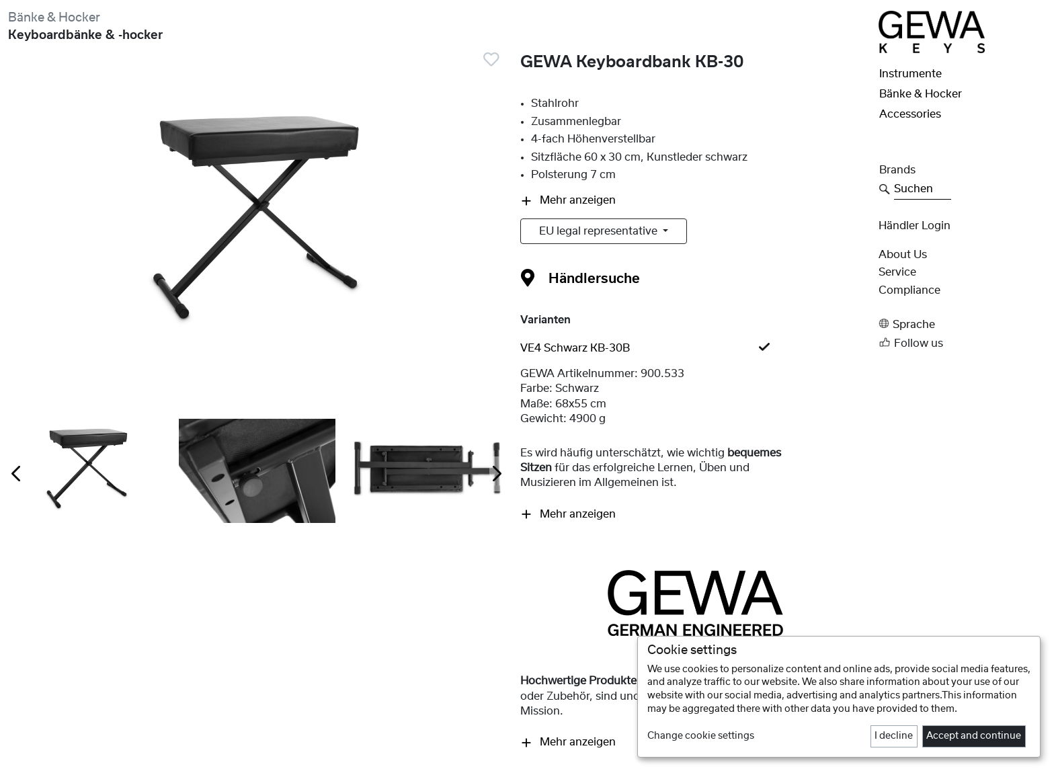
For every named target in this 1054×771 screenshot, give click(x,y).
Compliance (909, 290)
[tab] (695, 348)
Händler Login (914, 225)
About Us (903, 254)
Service (897, 272)
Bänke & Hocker (54, 17)
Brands (897, 170)
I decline (894, 736)
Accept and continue (973, 736)
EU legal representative (599, 231)
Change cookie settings (700, 736)
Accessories (910, 114)
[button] (962, 323)
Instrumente (910, 74)
